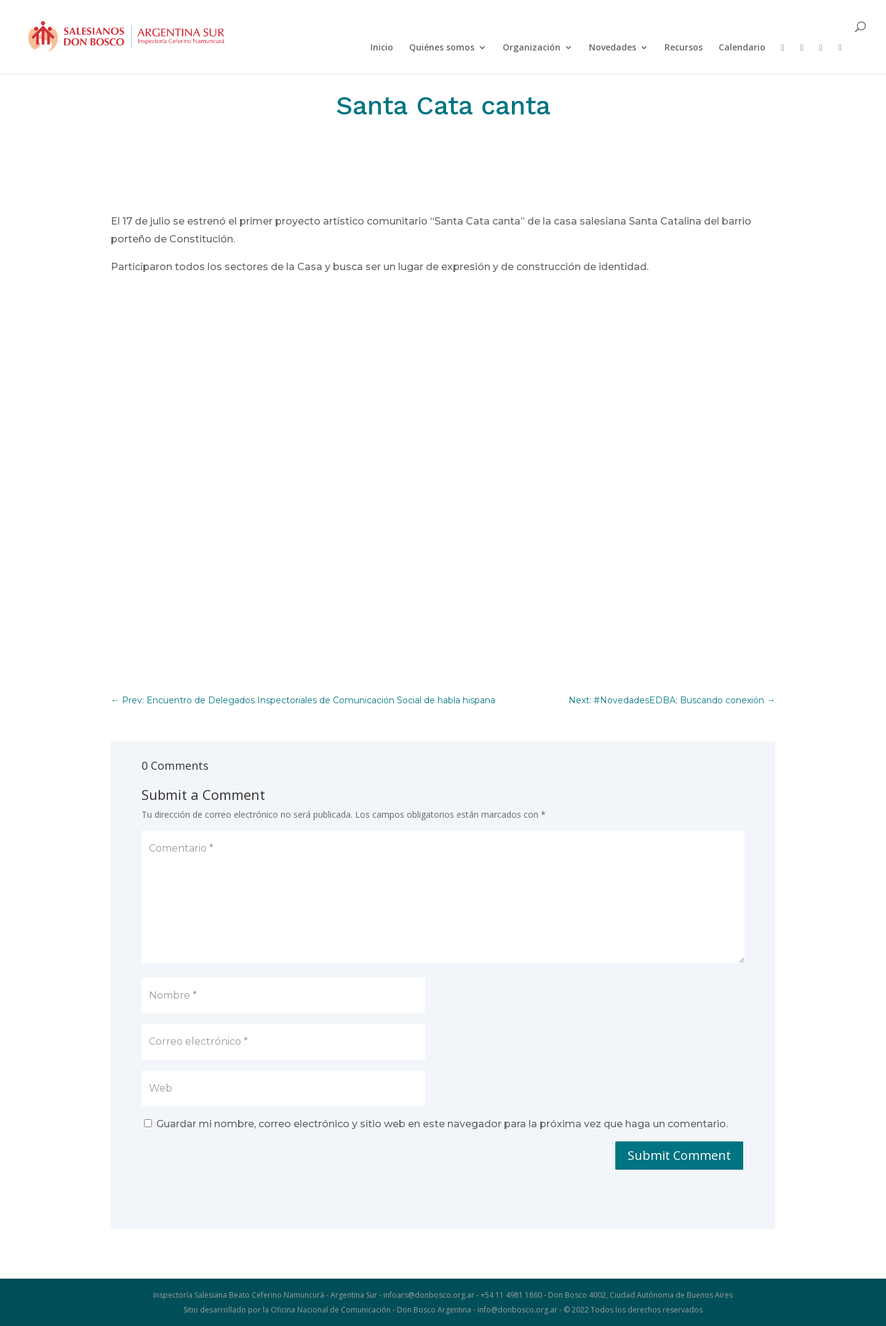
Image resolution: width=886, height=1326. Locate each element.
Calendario (742, 48)
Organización (532, 48)
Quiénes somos (441, 48)
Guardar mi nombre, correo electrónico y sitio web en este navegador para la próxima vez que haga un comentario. (442, 1124)
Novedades (612, 48)
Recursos (683, 48)
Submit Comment (679, 1155)
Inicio (381, 48)
